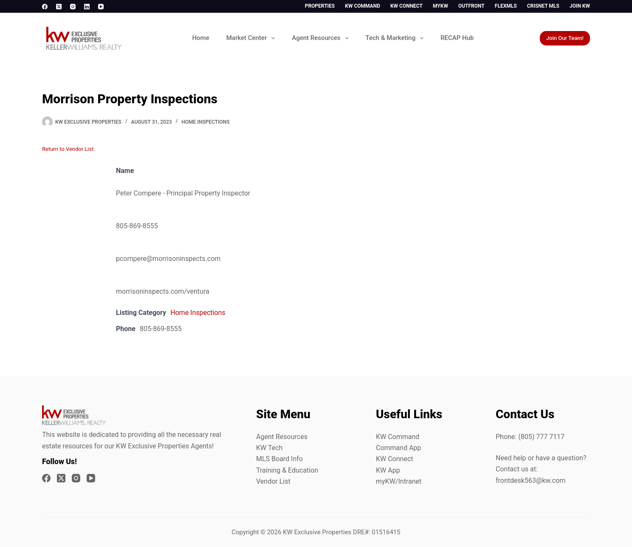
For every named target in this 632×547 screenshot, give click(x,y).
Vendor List (273, 481)
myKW (440, 6)
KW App (388, 470)
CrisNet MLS (543, 6)
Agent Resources (322, 38)
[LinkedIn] (87, 6)
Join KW (580, 6)
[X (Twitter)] (59, 6)
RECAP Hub (457, 38)
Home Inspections (205, 122)
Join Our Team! (565, 38)
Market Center (252, 38)
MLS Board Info (279, 459)
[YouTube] (101, 6)
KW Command (362, 6)
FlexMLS (506, 6)
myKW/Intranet (398, 481)
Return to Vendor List (67, 149)
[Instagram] (73, 6)
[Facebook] (45, 6)
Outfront (471, 6)
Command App (398, 448)
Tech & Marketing (396, 38)
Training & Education (287, 470)
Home (200, 38)
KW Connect (406, 6)
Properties (320, 6)
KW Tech (269, 448)
